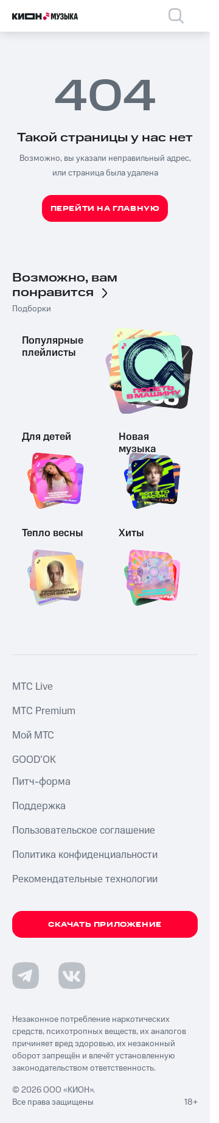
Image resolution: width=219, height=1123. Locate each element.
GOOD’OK (34, 760)
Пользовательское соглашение (83, 830)
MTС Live (32, 686)
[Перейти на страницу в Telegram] (25, 975)
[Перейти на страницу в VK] (71, 975)
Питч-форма (41, 781)
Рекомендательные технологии (85, 879)
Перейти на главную (105, 209)
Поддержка (39, 806)
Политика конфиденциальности (85, 855)
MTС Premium (43, 711)
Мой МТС (33, 735)
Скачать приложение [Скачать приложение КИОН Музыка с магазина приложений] (105, 924)
